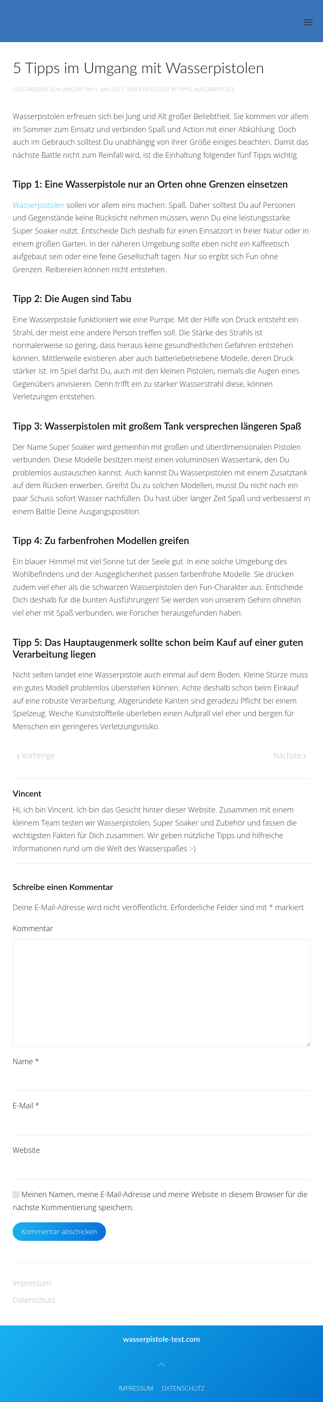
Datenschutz (34, 1300)
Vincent (73, 89)
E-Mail (26, 1105)
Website (26, 1150)
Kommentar (33, 928)
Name (26, 1061)
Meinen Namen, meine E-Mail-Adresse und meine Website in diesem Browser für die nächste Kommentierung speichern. (160, 1200)
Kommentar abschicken (59, 1231)
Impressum (32, 1283)
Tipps (184, 89)
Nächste (289, 755)
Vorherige (36, 755)
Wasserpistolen (39, 205)
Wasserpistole (214, 89)
